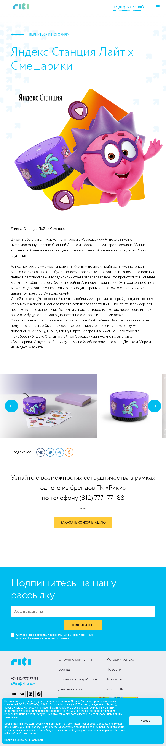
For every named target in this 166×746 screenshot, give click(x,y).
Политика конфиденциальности (24, 739)
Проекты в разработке (77, 679)
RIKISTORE (116, 689)
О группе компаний (75, 659)
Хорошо (145, 720)
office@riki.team (23, 683)
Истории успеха (120, 659)
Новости (113, 669)
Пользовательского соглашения (49, 638)
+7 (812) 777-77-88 (127, 7)
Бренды (64, 669)
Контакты (114, 679)
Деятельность (70, 689)
